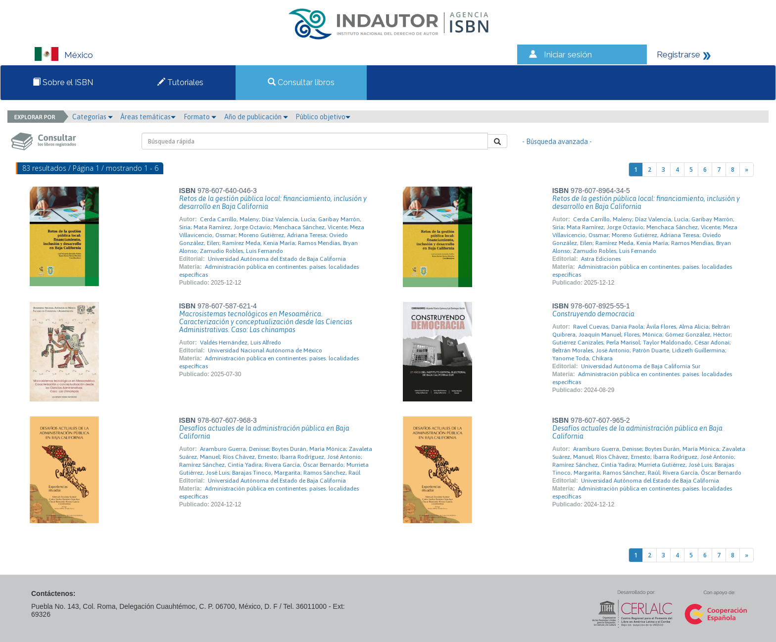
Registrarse (678, 54)
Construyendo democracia (593, 314)
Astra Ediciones (601, 258)
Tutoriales (180, 82)
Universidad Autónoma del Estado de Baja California (277, 258)
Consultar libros (301, 82)
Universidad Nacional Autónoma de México (265, 350)
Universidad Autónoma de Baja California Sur (640, 366)
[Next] (746, 169)
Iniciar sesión (568, 54)
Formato (200, 117)
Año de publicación (256, 117)
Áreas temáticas (148, 117)
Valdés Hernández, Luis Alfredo (240, 342)
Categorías (92, 117)
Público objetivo (322, 117)
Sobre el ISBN (63, 82)
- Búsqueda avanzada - (557, 142)
